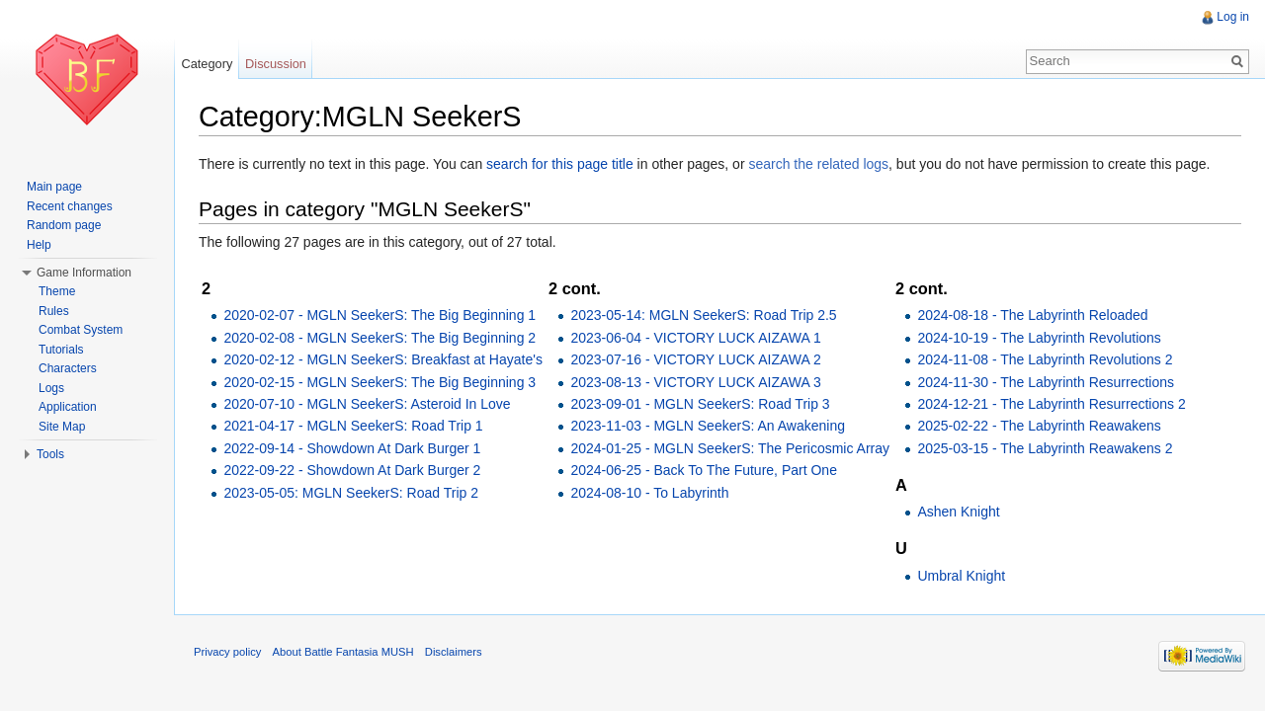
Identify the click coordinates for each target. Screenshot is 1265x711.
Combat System (81, 330)
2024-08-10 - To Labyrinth (649, 493)
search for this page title (559, 164)
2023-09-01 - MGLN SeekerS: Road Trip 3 (699, 404)
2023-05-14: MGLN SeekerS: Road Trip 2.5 (703, 315)
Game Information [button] (84, 272)
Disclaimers (453, 652)
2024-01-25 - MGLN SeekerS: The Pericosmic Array (729, 448)
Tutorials (61, 349)
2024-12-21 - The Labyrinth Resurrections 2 (1051, 404)
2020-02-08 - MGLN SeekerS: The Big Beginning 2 (379, 338)
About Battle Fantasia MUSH (343, 652)
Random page (64, 225)
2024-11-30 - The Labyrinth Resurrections (1045, 382)
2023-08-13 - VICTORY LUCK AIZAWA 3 (695, 382)
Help (39, 245)
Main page (54, 187)
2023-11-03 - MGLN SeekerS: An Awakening (707, 426)
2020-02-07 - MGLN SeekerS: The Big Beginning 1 (379, 315)
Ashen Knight (958, 511)
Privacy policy (227, 652)
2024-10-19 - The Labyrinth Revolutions (1038, 338)
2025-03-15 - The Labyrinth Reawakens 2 (1044, 448)
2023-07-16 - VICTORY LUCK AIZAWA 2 (695, 359)
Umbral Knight (961, 576)
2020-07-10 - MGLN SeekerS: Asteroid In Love (366, 404)
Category (206, 63)
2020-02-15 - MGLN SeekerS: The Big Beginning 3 (379, 382)
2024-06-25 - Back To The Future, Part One (703, 470)
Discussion (275, 63)
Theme (57, 291)
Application (68, 407)
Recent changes (70, 206)
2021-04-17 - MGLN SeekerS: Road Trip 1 (352, 426)
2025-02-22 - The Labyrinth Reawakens (1038, 426)
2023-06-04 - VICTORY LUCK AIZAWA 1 (695, 338)
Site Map (62, 427)
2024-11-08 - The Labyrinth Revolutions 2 (1044, 359)
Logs (51, 388)
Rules (54, 311)
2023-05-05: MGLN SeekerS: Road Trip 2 (350, 493)
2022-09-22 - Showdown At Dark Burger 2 (351, 470)
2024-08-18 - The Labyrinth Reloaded (1032, 315)
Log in (1233, 17)
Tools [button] (50, 454)
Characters (68, 368)
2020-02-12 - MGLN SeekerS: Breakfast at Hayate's (383, 359)
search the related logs (818, 164)
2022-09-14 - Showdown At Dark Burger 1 (351, 448)
